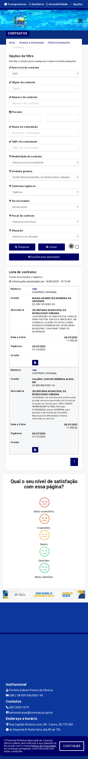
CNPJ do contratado (23, 141)
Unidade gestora (21, 171)
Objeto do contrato (22, 82)
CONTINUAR (71, 746)
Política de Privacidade (43, 746)
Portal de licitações (59, 42)
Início (12, 42)
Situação (16, 230)
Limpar (51, 246)
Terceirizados (19, 200)
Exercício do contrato (24, 67)
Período (15, 112)
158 (34, 289)
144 (34, 370)
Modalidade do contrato (25, 156)
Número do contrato (23, 97)
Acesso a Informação (31, 42)
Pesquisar (22, 246)
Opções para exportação (44, 256)
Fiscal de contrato (21, 215)
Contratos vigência (22, 186)
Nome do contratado (23, 126)
